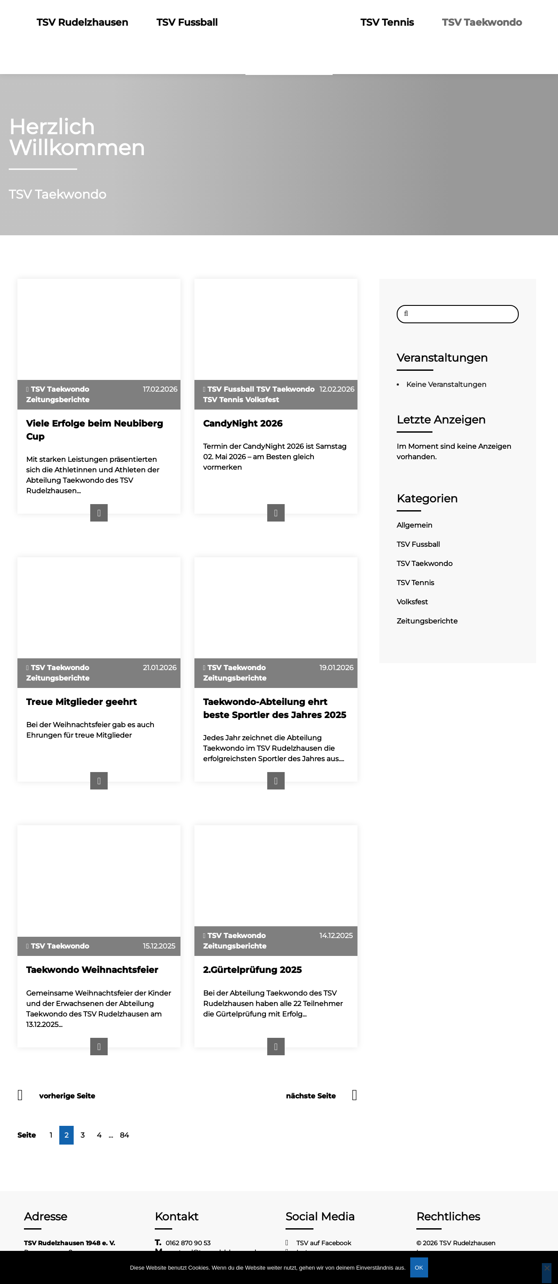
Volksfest (412, 602)
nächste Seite (311, 1096)
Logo (290, 22)
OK (419, 1267)
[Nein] (546, 1273)
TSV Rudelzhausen (83, 22)
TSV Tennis (388, 22)
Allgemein (414, 525)
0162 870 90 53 (188, 1243)
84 (124, 1135)
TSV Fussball (187, 22)
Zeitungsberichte (427, 621)
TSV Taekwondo (481, 22)
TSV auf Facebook (323, 1243)
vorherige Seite (67, 1096)
